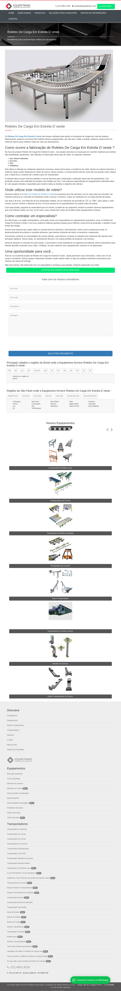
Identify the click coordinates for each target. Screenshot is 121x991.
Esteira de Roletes (14, 917)
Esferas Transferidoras (15, 927)
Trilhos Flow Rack (13, 813)
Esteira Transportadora (15, 725)
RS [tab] (77, 370)
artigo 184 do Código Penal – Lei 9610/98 (95, 985)
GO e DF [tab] (37, 370)
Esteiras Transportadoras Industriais (20, 892)
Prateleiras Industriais (15, 808)
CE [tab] (22, 370)
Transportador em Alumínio (17, 829)
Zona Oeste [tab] (37, 396)
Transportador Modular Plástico (18, 863)
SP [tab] (90, 370)
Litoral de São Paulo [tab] (90, 396)
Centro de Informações (93, 13)
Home (11, 13)
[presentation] (26, 344)
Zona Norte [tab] (25, 396)
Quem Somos (24, 13)
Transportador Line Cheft (16, 853)
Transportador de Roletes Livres (19, 868)
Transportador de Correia (16, 839)
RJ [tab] (71, 370)
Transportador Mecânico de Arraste (20, 858)
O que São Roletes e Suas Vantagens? (21, 873)
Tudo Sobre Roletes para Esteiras (19, 946)
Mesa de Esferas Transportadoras (19, 888)
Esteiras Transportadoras (16, 941)
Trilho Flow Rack (13, 817)
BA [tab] (16, 370)
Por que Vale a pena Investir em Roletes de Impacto (26, 961)
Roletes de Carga (13, 922)
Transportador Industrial (16, 932)
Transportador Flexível (15, 897)
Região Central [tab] (13, 396)
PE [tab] (58, 370)
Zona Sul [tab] (48, 396)
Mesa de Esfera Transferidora (18, 793)
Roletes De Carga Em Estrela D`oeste (25, 136)
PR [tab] (65, 370)
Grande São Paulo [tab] (73, 396)
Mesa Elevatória (13, 798)
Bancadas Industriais (14, 774)
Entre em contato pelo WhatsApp (60, 270)
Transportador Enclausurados (18, 849)
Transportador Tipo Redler (16, 907)
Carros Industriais (13, 779)
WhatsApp (105, 6)
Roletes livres (12, 937)
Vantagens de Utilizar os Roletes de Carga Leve (24, 951)
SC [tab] (84, 370)
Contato (13, 19)
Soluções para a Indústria (63, 13)
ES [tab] (29, 370)
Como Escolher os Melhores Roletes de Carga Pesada (27, 956)
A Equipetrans (12, 715)
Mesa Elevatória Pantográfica (18, 803)
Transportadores (13, 730)
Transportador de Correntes (17, 844)
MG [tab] (45, 370)
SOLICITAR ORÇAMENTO (60, 353)
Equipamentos (12, 720)
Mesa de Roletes (13, 912)
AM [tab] (9, 370)
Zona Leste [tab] (59, 396)
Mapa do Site (12, 745)
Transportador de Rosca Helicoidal (19, 902)
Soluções (10, 735)
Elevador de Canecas (15, 783)
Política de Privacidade (15, 750)
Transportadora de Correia (16, 883)
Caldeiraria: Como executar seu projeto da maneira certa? (28, 878)
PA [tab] (52, 370)
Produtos (40, 13)
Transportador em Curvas (16, 834)
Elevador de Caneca (14, 788)
